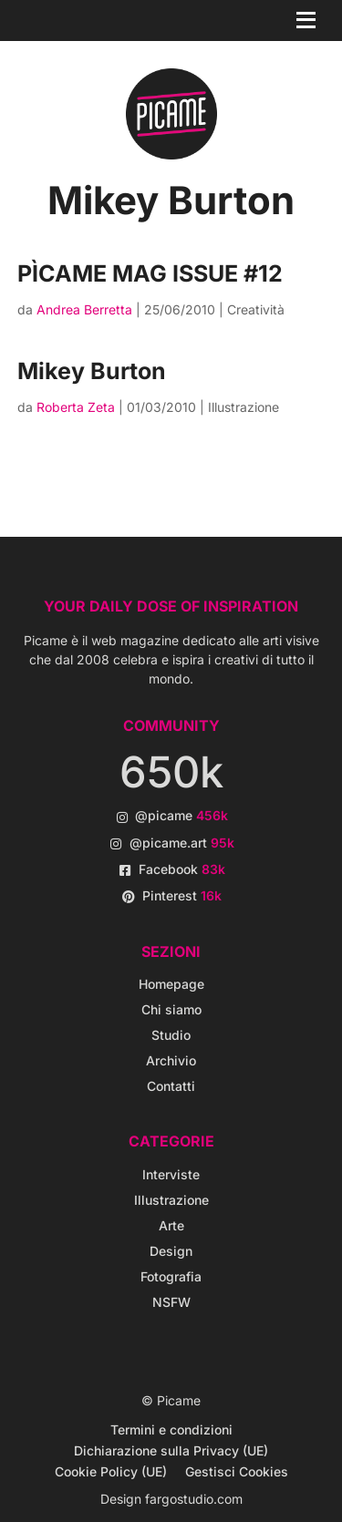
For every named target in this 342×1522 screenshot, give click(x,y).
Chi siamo (171, 1009)
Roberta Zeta (75, 407)
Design (171, 1251)
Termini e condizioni (171, 1429)
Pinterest (182, 895)
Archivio (171, 1060)
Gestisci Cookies (236, 1471)
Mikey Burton (91, 371)
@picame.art (182, 842)
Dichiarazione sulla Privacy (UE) (171, 1450)
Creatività (256, 309)
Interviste (171, 1174)
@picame (181, 815)
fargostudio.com (194, 1499)
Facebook (182, 869)
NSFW (171, 1302)
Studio (171, 1035)
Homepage (171, 984)
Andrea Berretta (84, 309)
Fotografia (171, 1276)
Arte (171, 1225)
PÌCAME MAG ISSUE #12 (150, 273)
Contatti (171, 1086)
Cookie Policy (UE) (111, 1471)
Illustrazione (243, 407)
